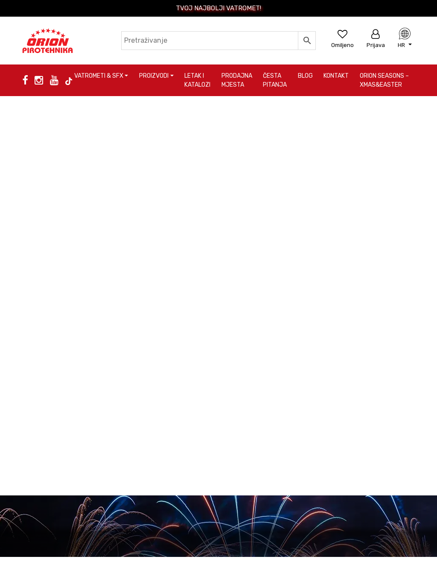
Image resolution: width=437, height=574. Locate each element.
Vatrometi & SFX (98, 75)
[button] (405, 44)
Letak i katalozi (197, 80)
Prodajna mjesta (236, 80)
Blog (305, 75)
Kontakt (336, 75)
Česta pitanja (275, 80)
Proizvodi (154, 75)
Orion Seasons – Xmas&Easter (384, 80)
